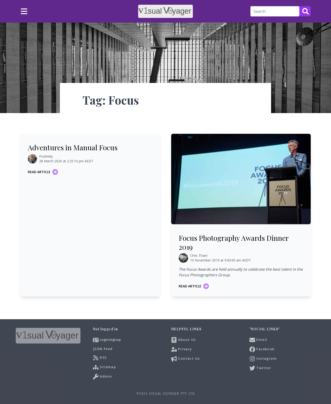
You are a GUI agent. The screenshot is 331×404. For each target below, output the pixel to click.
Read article (43, 172)
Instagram (263, 359)
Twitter (260, 368)
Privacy (181, 349)
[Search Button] (305, 11)
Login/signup (110, 339)
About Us (183, 340)
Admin (102, 377)
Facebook (262, 349)
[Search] (274, 11)
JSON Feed (103, 349)
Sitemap (104, 367)
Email (258, 340)
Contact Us (185, 359)
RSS (100, 358)
